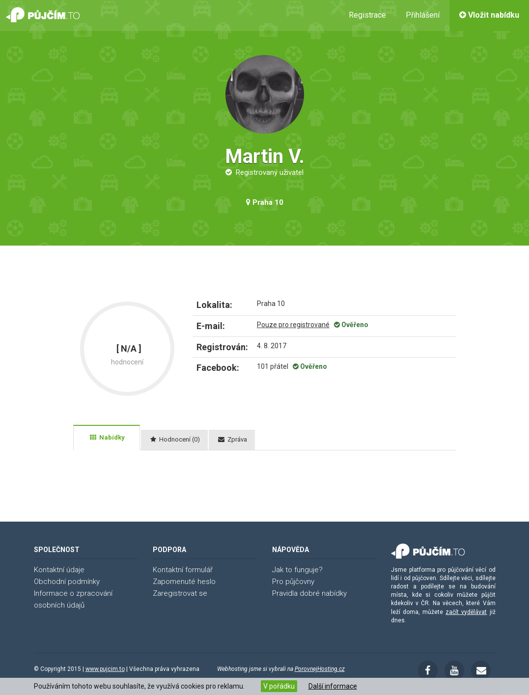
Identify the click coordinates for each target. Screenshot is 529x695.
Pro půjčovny (293, 581)
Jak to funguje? (297, 569)
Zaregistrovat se (180, 593)
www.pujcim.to (105, 669)
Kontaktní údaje (59, 569)
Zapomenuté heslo (184, 581)
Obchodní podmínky (67, 581)
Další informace (332, 686)
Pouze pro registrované (293, 325)
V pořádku (279, 686)
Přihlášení (423, 15)
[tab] (106, 437)
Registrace (367, 15)
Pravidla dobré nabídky (309, 593)
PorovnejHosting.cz (320, 669)
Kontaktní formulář (183, 569)
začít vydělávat (466, 612)
